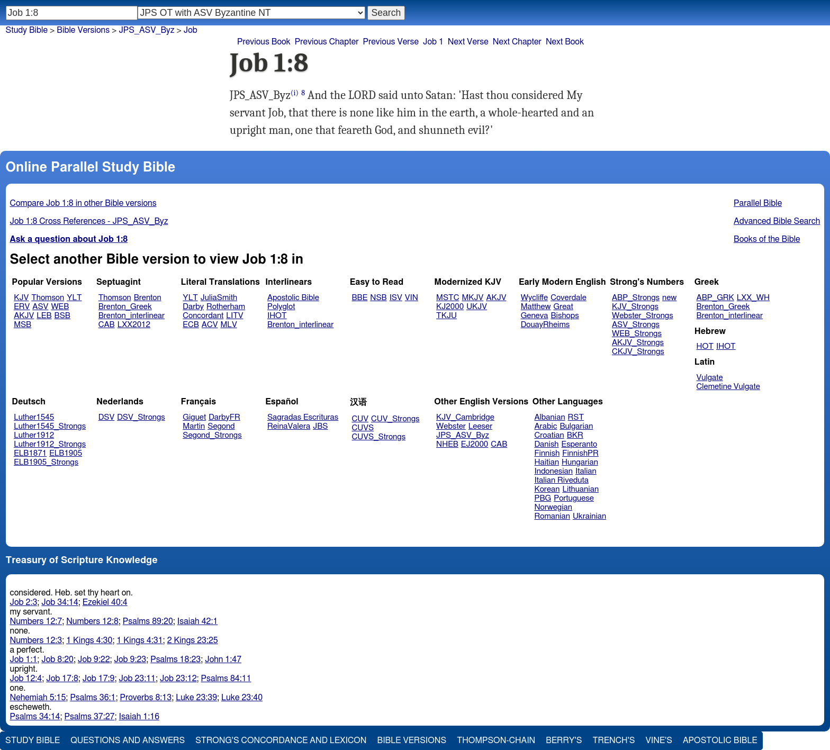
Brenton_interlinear (131, 316)
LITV (234, 316)
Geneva (534, 316)
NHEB (447, 444)
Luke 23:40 (242, 697)
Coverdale (569, 298)
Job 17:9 (99, 678)
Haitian (547, 462)
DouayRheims (545, 325)
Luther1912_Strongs (50, 444)
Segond (221, 426)
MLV (228, 325)
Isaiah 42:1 (197, 621)
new (669, 298)
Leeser (480, 426)
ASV (40, 307)
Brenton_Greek (125, 307)
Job (190, 30)
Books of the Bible (767, 239)
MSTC (447, 298)
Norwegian (553, 507)
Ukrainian (589, 516)
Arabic (546, 426)
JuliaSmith (219, 298)
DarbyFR (224, 417)
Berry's (564, 740)
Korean (547, 489)
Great (563, 307)
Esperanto (580, 444)
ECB (191, 325)
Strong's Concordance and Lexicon (280, 740)
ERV (22, 307)
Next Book (565, 42)
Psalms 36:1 (92, 697)
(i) (295, 92)
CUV (360, 419)
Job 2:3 (24, 602)
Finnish (547, 453)
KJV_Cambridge (465, 417)
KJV (21, 298)
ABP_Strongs (636, 298)
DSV (106, 417)
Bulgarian (576, 426)
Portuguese (574, 498)
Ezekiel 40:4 (105, 602)
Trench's (613, 740)
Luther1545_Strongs (50, 426)
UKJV (476, 307)
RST (576, 417)
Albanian (550, 417)
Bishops (565, 316)
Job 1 (433, 42)
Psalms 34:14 (35, 716)
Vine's (659, 740)
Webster (451, 426)
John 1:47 (223, 659)
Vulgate (710, 378)
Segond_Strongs (212, 435)
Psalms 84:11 (226, 678)
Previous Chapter (327, 42)
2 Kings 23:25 (192, 640)
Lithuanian (580, 489)
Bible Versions (83, 30)
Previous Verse (391, 42)
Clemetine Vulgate (728, 387)
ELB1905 (65, 453)
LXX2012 (134, 325)
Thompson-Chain (496, 740)
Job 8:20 (57, 659)
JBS (320, 426)
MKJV (472, 298)
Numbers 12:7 (36, 621)
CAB (106, 325)
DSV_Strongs (141, 417)
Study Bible (27, 30)
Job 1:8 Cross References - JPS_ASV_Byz (89, 221)
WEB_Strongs (637, 334)
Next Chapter (517, 42)
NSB (378, 298)
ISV (396, 298)
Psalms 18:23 (175, 659)
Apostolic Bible (720, 740)
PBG (543, 498)
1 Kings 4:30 (89, 640)
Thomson (47, 298)
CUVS (363, 428)
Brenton (147, 298)
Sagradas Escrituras (302, 417)
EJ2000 (474, 444)
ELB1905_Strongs (46, 462)
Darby (193, 307)
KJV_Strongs (635, 307)
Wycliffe (534, 298)
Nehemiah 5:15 (38, 697)
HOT (705, 346)
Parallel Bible (758, 203)
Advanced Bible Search (777, 221)
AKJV (24, 316)
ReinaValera (288, 426)
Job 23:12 (178, 678)
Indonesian (554, 471)
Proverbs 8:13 (146, 697)
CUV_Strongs (395, 419)
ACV (210, 325)
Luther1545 (34, 417)
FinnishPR (580, 453)
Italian (586, 471)
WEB (60, 307)
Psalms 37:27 (90, 716)
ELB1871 (30, 453)
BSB (62, 316)
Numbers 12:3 (36, 640)
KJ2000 (450, 307)
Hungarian (580, 462)
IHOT (277, 316)
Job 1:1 (24, 659)
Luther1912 (34, 435)
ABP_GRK (715, 298)
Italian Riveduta (562, 480)
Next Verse (468, 42)
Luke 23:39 (196, 697)
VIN (411, 298)
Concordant (203, 316)
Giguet (194, 417)
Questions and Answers (127, 740)
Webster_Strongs (642, 316)
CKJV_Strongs (638, 352)
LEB (44, 316)
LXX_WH (753, 298)
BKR (575, 435)
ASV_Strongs (636, 325)
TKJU (446, 316)
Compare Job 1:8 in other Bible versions (83, 203)
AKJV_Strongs (638, 343)
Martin (194, 426)
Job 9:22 (94, 659)
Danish (547, 444)
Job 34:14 (59, 602)
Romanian (552, 516)
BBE (360, 298)
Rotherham (225, 307)
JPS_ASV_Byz (462, 435)
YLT (74, 298)
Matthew (536, 307)
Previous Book (264, 42)
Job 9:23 (130, 659)
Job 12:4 (26, 678)
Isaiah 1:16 (139, 716)
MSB (22, 325)
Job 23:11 (137, 678)
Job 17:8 (62, 678)
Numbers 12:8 (92, 621)
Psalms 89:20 (148, 621)
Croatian (549, 435)
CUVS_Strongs (379, 437)
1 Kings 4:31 (139, 640)
